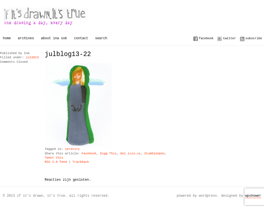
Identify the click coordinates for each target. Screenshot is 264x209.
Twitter (229, 38)
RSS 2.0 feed (56, 162)
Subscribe (254, 38)
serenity (72, 149)
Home (7, 38)
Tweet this (54, 158)
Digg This (108, 154)
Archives (26, 38)
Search (101, 38)
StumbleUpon (154, 154)
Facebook (206, 38)
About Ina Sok (54, 38)
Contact (81, 38)
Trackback (80, 162)
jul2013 (32, 57)
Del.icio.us (130, 154)
